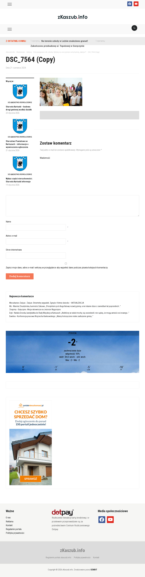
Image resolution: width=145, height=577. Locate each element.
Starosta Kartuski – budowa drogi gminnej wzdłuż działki (19, 108)
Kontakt (9, 525)
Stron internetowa (14, 249)
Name (8, 221)
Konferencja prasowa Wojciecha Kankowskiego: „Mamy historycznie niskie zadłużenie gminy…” (55, 316)
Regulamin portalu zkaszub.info (58, 557)
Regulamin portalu (14, 529)
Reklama (9, 521)
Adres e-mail (11, 235)
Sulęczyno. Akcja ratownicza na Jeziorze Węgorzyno (39, 309)
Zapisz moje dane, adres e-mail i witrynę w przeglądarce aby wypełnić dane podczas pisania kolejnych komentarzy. (57, 267)
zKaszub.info (72, 550)
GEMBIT (93, 570)
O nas (8, 517)
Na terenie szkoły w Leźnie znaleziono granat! (64, 41)
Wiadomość (45, 158)
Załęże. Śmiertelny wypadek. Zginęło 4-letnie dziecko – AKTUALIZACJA (55, 303)
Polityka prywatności (15, 533)
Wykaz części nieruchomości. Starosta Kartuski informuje (19, 180)
